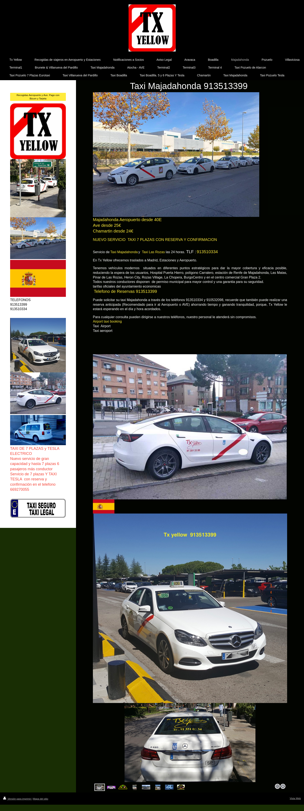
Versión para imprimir (17, 798)
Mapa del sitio (40, 798)
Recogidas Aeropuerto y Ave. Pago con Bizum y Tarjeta (37, 97)
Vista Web (295, 798)
